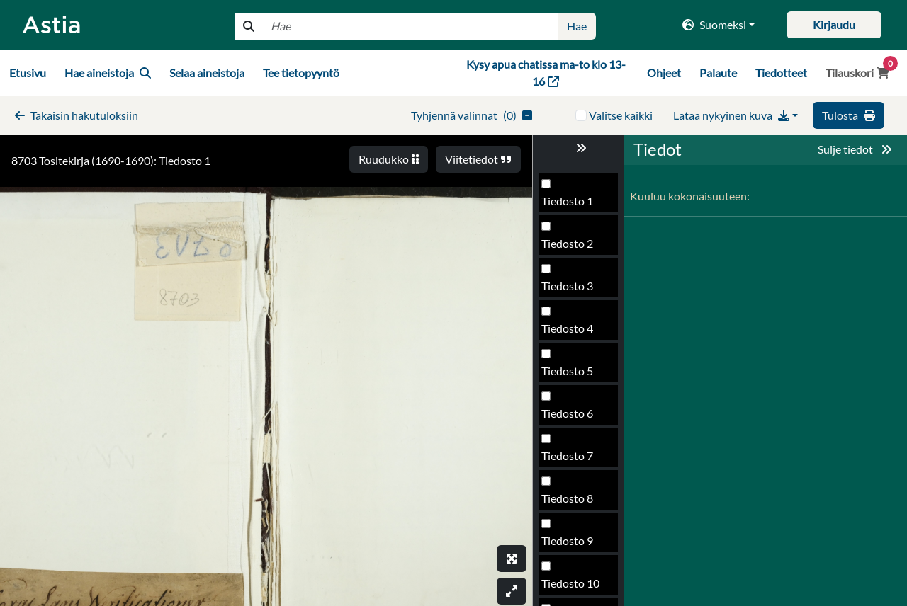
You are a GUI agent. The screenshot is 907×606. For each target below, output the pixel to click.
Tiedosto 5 (567, 370)
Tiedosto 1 (567, 200)
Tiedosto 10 (570, 583)
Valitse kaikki (621, 115)
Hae (577, 26)
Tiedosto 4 (567, 328)
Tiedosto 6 (567, 413)
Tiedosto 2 (567, 243)
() (471, 115)
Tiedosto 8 (567, 498)
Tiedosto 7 (567, 455)
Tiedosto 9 (567, 540)
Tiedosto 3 (567, 285)
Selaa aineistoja (206, 72)
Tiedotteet (781, 72)
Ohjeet (664, 72)
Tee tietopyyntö (301, 72)
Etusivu (27, 72)
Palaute (718, 72)
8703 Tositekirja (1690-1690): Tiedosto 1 (110, 160)
